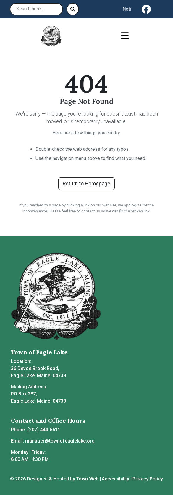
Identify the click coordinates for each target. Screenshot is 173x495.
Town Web (87, 479)
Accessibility (115, 479)
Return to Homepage (86, 184)
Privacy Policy (147, 479)
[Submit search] (73, 9)
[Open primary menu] (125, 36)
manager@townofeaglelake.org (60, 441)
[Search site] (36, 9)
